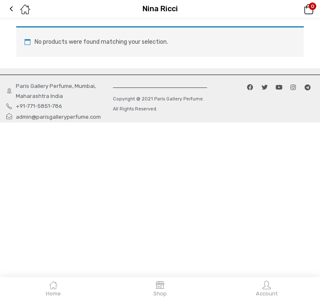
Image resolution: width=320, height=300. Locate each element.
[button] (297, 9)
